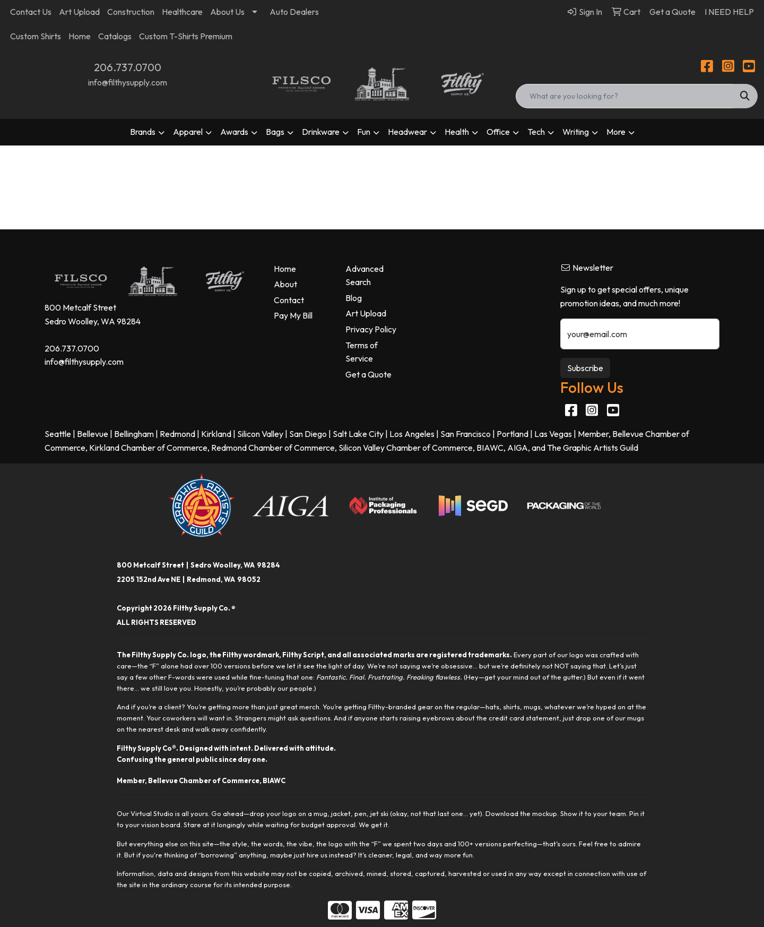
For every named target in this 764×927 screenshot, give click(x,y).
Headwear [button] (407, 131)
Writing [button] (575, 131)
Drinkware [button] (321, 131)
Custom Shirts (35, 36)
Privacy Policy (370, 329)
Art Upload (79, 11)
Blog (353, 298)
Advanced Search (364, 275)
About (285, 284)
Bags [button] (275, 131)
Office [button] (498, 131)
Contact (289, 300)
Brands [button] (142, 131)
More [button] (616, 131)
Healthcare (182, 11)
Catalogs (115, 36)
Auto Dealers (294, 11)
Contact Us (30, 11)
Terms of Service (361, 352)
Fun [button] (363, 131)
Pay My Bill (293, 315)
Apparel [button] (188, 131)
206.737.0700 (127, 67)
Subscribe (585, 368)
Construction (130, 11)
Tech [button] (536, 131)
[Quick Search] (624, 96)
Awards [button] (234, 131)
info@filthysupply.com (127, 82)
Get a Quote (368, 374)
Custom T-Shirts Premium (185, 36)
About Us (227, 11)
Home (79, 36)
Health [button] (457, 131)
